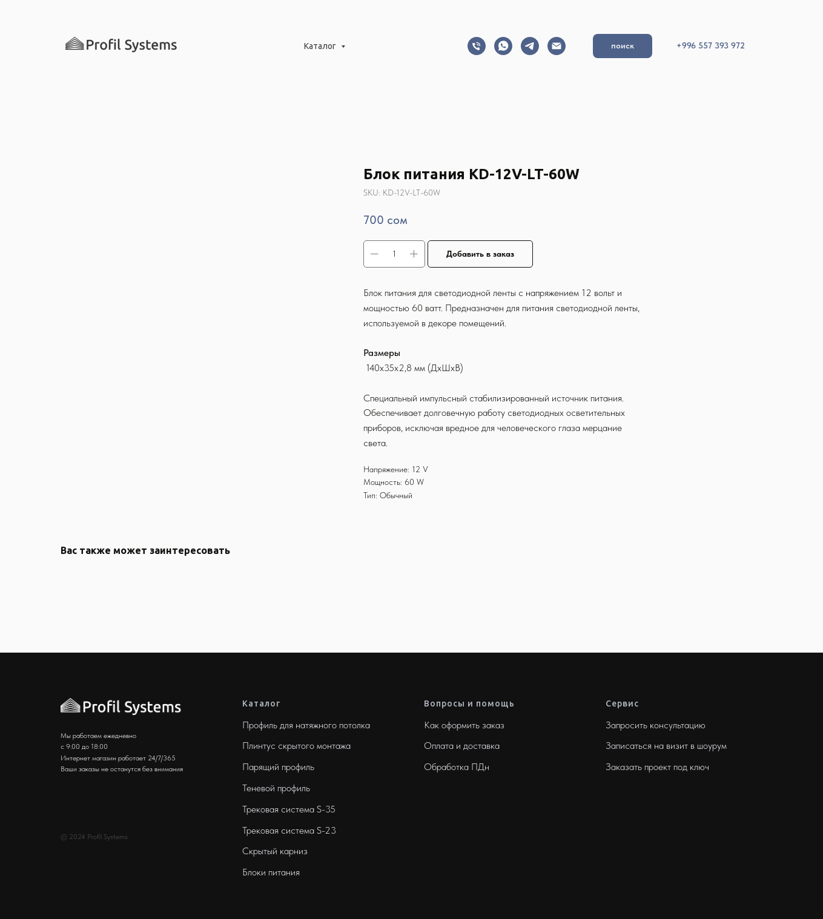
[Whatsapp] (503, 46)
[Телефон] (477, 46)
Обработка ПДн (456, 766)
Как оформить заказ (464, 725)
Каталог (321, 46)
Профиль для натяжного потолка (306, 725)
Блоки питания (271, 872)
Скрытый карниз (275, 851)
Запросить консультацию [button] (656, 725)
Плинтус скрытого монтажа (296, 745)
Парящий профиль (278, 766)
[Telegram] (530, 46)
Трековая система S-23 (289, 830)
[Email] (556, 46)
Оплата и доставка (462, 745)
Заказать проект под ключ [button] (657, 766)
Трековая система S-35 (288, 809)
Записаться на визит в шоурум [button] (666, 745)
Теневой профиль (276, 788)
